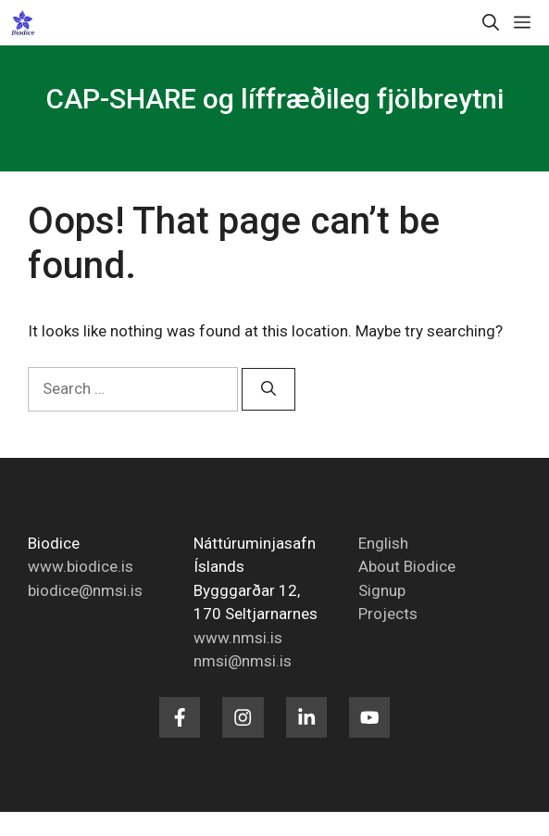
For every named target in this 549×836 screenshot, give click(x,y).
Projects (388, 613)
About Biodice (406, 566)
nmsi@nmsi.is (242, 661)
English (383, 543)
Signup (382, 590)
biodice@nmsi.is (85, 590)
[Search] (268, 389)
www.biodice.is (80, 566)
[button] (490, 22)
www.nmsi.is (237, 637)
